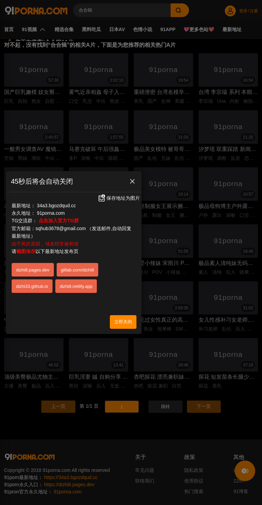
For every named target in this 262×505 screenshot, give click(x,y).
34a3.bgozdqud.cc (56, 202)
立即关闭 (123, 318)
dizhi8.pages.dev (32, 266)
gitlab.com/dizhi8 (77, 266)
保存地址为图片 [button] (119, 195)
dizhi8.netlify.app (76, 283)
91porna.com (51, 210)
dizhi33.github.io (32, 283)
